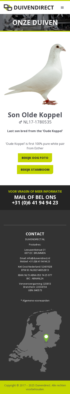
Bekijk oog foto (35, 158)
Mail (20, 197)
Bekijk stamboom (35, 169)
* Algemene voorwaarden (35, 300)
